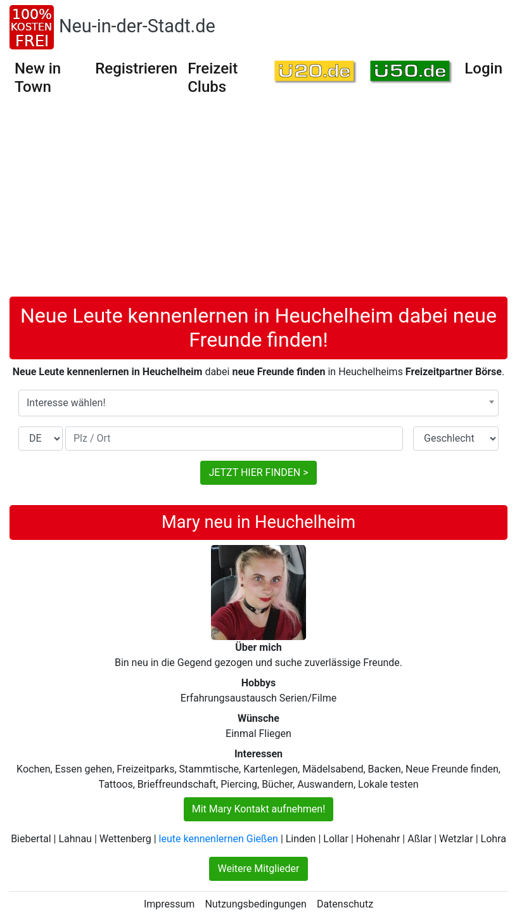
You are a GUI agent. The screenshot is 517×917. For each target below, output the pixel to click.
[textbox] (258, 403)
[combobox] (258, 403)
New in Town (38, 78)
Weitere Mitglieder (258, 868)
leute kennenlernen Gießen (218, 839)
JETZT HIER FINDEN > (258, 472)
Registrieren (136, 68)
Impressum (169, 904)
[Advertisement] (258, 201)
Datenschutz (345, 904)
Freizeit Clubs (213, 78)
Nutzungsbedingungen (255, 904)
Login (483, 68)
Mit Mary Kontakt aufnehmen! (259, 809)
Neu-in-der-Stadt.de (137, 26)
